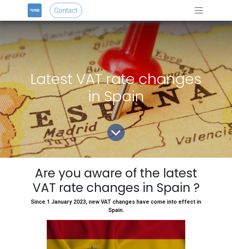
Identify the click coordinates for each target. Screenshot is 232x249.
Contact (66, 10)
